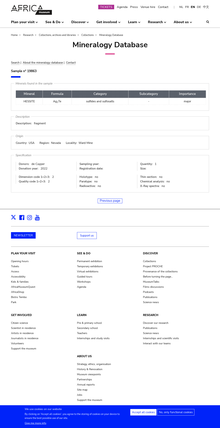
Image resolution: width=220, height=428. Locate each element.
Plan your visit (23, 253)
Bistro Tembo (19, 297)
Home (14, 35)
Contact (163, 7)
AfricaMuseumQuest (23, 287)
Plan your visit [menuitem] (24, 23)
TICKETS (106, 7)
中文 (206, 7)
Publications (150, 297)
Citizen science (19, 323)
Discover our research (155, 323)
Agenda (122, 7)
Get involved (21, 315)
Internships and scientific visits (161, 338)
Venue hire (148, 7)
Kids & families (20, 282)
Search (15, 63)
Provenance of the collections (160, 271)
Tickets (15, 266)
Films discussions (153, 287)
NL (181, 7)
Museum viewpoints (89, 374)
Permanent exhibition (89, 261)
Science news (151, 302)
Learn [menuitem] (134, 23)
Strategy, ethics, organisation (94, 364)
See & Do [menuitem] (54, 23)
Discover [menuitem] (80, 23)
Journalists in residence (24, 338)
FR (187, 7)
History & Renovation (89, 369)
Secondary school (87, 328)
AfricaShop (17, 292)
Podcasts (148, 292)
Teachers (82, 333)
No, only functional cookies (176, 413)
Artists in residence (22, 333)
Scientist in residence (23, 328)
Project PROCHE (153, 266)
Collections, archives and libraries (57, 35)
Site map (82, 390)
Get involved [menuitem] (108, 23)
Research (28, 35)
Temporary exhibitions (90, 266)
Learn (81, 315)
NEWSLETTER (23, 235)
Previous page (110, 201)
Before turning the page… (158, 276)
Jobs (79, 395)
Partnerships (84, 379)
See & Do (83, 253)
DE (199, 7)
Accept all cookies (143, 413)
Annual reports (86, 384)
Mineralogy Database (111, 35)
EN (193, 7)
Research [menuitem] (157, 23)
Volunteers (17, 343)
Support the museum (23, 348)
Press (134, 7)
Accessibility (18, 276)
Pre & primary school (89, 323)
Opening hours (20, 261)
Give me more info (35, 424)
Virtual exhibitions (87, 271)
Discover (150, 253)
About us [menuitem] (183, 23)
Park (13, 302)
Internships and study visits (93, 338)
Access (15, 271)
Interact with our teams (157, 343)
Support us (87, 235)
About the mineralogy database (43, 63)
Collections (87, 35)
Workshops (84, 282)
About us (84, 356)
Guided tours (84, 276)
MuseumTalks (151, 282)
